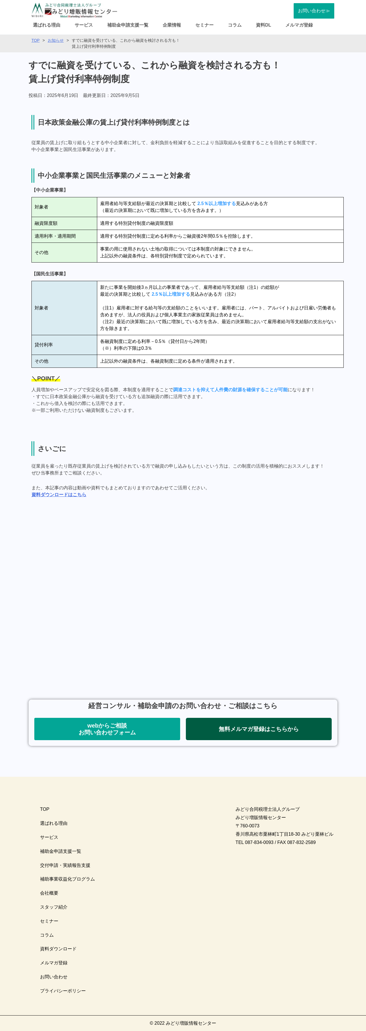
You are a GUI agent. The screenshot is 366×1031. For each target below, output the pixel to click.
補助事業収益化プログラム (67, 879)
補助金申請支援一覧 (127, 25)
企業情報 (172, 25)
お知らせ (56, 40)
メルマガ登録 (299, 25)
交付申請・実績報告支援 (65, 865)
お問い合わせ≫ (314, 10)
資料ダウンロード (58, 948)
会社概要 (49, 893)
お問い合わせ (53, 976)
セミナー (204, 25)
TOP (35, 40)
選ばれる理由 (46, 25)
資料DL (263, 25)
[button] (107, 729)
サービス (84, 25)
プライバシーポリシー (63, 990)
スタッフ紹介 (53, 907)
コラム (235, 25)
